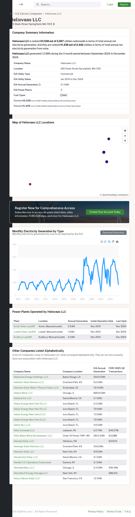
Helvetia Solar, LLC (32, 448)
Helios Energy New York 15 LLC (38, 416)
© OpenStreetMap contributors (108, 193)
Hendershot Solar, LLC (34, 464)
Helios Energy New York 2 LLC (38, 421)
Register (124, 4)
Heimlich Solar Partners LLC (37, 389)
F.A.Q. (128, 511)
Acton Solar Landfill (32, 333)
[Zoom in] (125, 130)
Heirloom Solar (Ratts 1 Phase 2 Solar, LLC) (44, 395)
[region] (6, 256)
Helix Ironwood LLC (32, 437)
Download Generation (113, 240)
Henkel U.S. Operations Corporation (41, 469)
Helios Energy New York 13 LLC (38, 411)
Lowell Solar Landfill (33, 339)
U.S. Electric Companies (37, 13)
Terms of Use (114, 511)
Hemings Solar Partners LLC (37, 453)
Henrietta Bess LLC (32, 475)
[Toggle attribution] (125, 193)
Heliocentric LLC (31, 405)
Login (110, 4)
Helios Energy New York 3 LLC (38, 427)
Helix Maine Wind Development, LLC (41, 443)
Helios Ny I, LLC (30, 432)
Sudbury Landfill (31, 344)
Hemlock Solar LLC (32, 459)
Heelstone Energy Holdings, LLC (39, 384)
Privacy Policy (96, 511)
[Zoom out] (125, 135)
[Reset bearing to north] (125, 140)
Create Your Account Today (105, 215)
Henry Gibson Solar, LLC (35, 485)
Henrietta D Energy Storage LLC (39, 480)
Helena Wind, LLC (31, 400)
